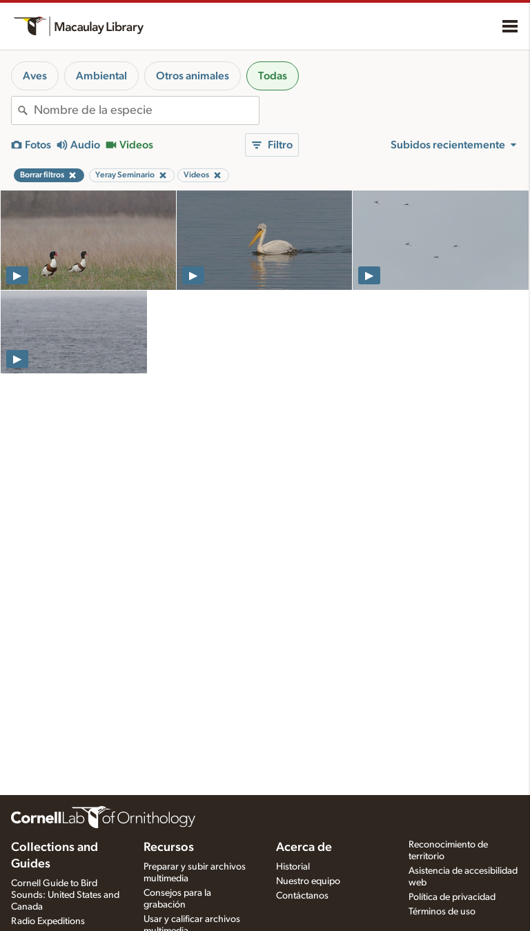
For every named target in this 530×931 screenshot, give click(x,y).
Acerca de (304, 847)
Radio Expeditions (48, 921)
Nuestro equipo (308, 881)
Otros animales (192, 75)
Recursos (169, 847)
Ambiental (101, 75)
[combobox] (146, 110)
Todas (272, 75)
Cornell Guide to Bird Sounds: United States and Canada (65, 895)
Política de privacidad (452, 897)
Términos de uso (442, 912)
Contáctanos (302, 896)
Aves (35, 75)
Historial (293, 867)
